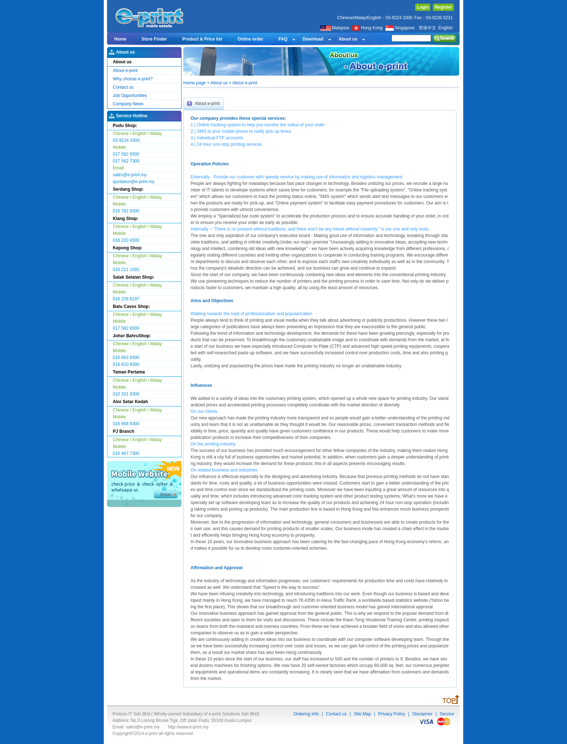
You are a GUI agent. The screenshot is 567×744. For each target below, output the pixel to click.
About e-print (125, 70)
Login (423, 7)
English (445, 27)
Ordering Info (306, 713)
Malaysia (334, 27)
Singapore (400, 27)
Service (447, 713)
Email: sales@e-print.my (135, 727)
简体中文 (427, 27)
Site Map (362, 713)
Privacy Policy (391, 713)
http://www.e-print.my (188, 727)
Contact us (123, 87)
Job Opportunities (130, 95)
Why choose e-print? (133, 78)
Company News (128, 103)
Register (443, 7)
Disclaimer (422, 713)
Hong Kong (368, 27)
